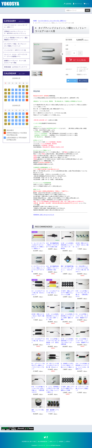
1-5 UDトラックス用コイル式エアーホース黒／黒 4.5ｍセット (52, 365)
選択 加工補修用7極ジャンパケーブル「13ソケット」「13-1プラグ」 (67, 268)
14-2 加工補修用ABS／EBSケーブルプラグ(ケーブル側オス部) (52, 244)
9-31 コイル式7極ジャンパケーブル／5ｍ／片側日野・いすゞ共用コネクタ (53, 341)
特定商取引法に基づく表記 (29, 441)
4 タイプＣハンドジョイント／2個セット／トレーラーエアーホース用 (38, 268)
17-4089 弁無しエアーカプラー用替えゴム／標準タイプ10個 (67, 388)
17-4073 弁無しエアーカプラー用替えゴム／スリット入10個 (67, 292)
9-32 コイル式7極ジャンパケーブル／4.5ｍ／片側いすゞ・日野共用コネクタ (38, 389)
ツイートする (72, 80)
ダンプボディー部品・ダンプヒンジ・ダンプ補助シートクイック (15, 48)
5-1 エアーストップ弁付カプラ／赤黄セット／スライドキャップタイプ (38, 366)
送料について (53, 441)
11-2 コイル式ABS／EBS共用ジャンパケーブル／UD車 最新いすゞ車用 (67, 316)
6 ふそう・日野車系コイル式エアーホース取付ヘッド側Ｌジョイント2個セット (53, 389)
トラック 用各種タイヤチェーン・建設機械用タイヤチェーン (16, 41)
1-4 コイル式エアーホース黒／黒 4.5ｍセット (38, 340)
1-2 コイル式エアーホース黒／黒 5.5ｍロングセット (38, 292)
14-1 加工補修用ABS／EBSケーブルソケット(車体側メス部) (52, 267)
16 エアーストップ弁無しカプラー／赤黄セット (82, 388)
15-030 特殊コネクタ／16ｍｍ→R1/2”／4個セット (38, 315)
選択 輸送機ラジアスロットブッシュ (52, 410)
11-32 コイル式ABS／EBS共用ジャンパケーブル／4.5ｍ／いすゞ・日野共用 (67, 341)
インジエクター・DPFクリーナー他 (15, 54)
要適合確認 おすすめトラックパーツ (15, 74)
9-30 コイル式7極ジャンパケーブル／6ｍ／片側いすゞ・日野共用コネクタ (82, 293)
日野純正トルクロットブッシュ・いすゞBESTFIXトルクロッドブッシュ (15, 33)
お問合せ (67, 441)
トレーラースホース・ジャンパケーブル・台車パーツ (53, 20)
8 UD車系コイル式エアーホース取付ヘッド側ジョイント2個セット (67, 365)
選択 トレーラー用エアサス (38, 410)
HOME (35, 20)
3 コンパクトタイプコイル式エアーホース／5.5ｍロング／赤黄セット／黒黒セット (38, 245)
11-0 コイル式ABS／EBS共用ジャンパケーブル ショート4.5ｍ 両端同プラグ (82, 366)
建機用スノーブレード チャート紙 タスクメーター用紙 (16, 67)
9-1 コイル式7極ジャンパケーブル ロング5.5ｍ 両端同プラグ (82, 315)
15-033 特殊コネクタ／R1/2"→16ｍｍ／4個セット (82, 244)
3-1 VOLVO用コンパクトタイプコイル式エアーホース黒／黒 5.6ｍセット (82, 268)
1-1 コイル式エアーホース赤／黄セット (52, 291)
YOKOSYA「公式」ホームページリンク (43, 214)
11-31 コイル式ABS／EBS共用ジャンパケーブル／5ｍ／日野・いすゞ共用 (53, 316)
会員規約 (61, 441)
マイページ (77, 3)
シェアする (83, 80)
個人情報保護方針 (42, 441)
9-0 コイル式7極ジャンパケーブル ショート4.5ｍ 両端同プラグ (82, 340)
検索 (87, 10)
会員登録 (67, 3)
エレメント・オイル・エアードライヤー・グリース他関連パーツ (15, 60)
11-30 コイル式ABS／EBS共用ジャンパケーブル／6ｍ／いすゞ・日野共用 (67, 245)
